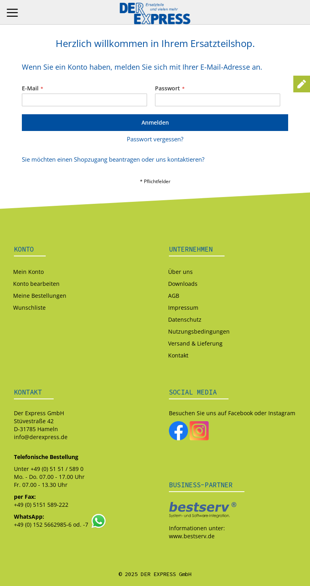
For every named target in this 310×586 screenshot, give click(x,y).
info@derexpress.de (41, 437)
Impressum (183, 307)
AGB (173, 295)
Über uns (180, 271)
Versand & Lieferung (195, 343)
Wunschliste (29, 307)
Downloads (183, 283)
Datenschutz (185, 319)
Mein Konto (28, 271)
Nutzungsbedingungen (199, 331)
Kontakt (178, 355)
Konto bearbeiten (36, 283)
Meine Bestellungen (39, 295)
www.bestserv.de (192, 536)
